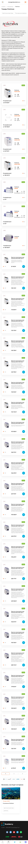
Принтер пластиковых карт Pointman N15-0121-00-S (17, 321)
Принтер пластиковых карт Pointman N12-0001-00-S (17, 423)
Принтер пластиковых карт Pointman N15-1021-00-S (17, 299)
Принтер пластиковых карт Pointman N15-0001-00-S (17, 258)
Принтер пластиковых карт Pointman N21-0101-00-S (17, 505)
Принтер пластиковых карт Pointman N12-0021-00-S (17, 442)
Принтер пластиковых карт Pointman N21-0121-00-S (17, 484)
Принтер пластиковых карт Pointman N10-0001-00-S (17, 759)
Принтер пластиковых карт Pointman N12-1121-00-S (17, 653)
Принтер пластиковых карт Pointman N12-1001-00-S (17, 612)
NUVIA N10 (19, 139)
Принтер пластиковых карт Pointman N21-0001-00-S (17, 740)
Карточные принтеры (7, 13)
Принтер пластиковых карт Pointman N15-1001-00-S (17, 403)
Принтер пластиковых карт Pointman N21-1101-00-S (17, 568)
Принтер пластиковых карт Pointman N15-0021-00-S (17, 341)
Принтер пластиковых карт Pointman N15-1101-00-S (17, 361)
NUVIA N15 (19, 91)
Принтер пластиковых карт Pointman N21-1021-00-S (17, 525)
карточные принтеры (9, 807)
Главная (3, 6)
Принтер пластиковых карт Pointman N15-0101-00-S (17, 383)
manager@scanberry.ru (14, 2)
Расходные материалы (21, 13)
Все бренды (10, 6)
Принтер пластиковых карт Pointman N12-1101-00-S (17, 676)
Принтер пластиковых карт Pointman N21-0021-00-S (17, 633)
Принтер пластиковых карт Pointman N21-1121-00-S (17, 589)
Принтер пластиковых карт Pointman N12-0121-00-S (17, 719)
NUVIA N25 (19, 163)
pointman (6, 810)
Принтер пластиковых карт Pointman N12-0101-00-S (17, 463)
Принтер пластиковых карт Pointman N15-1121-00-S (17, 277)
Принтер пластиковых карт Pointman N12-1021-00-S (17, 697)
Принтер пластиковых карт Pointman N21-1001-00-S (17, 547)
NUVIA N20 (19, 115)
